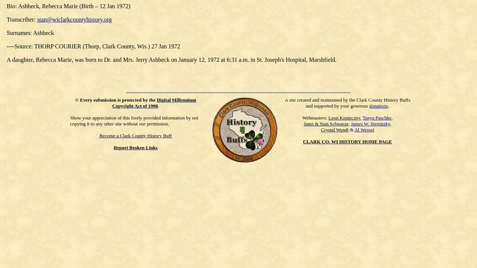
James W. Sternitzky (370, 124)
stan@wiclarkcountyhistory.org (74, 19)
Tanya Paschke (377, 118)
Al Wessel (364, 130)
